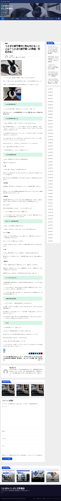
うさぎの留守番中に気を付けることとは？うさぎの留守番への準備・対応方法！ (22, 49)
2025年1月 (50, 130)
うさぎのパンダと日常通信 (12, 488)
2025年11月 (50, 104)
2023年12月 (50, 171)
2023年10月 (50, 177)
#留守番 (23, 57)
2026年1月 (50, 98)
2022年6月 (50, 228)
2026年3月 (50, 92)
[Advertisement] (30, 29)
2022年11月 (50, 212)
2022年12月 (50, 209)
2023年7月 (50, 187)
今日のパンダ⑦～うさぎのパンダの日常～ (8, 390)
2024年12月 (50, 133)
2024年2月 (50, 165)
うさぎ (12, 18)
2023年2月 (50, 203)
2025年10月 (50, 108)
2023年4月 (50, 196)
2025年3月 (50, 127)
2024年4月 (50, 158)
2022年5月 (50, 231)
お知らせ (43, 498)
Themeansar (23, 498)
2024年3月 (50, 161)
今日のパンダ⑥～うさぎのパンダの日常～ (23, 390)
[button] (56, 18)
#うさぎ (19, 57)
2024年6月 (50, 152)
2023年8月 (50, 184)
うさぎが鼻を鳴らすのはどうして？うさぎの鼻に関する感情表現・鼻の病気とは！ (13, 358)
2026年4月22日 (22, 478)
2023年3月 (50, 199)
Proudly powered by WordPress (7, 498)
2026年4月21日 (37, 478)
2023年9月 (50, 180)
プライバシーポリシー (49, 18)
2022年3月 (50, 237)
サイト (3, 446)
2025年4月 (50, 123)
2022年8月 (50, 222)
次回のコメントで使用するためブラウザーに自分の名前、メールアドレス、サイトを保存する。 (22, 455)
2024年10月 (50, 139)
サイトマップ (31, 18)
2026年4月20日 (51, 478)
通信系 (17, 18)
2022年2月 (50, 241)
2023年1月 (50, 206)
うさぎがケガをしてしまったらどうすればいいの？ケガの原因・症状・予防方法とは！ (33, 358)
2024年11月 (50, 136)
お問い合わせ (39, 18)
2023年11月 (50, 174)
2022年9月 (50, 218)
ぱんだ (12, 55)
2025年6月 (50, 120)
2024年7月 (50, 149)
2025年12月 (50, 101)
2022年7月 (50, 225)
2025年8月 (50, 114)
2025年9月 (50, 111)
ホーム (7, 18)
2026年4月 (50, 89)
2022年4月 (50, 234)
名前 (3, 431)
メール (4, 438)
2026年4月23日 (7, 478)
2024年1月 (50, 168)
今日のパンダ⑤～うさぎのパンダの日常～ (37, 390)
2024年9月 (50, 142)
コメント (4, 406)
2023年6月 (50, 190)
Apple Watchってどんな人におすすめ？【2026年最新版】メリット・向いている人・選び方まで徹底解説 (53, 59)
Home (34, 498)
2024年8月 (50, 146)
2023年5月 (50, 193)
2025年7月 (50, 117)
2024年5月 (50, 155)
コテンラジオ (24, 18)
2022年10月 (50, 215)
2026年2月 (50, 95)
